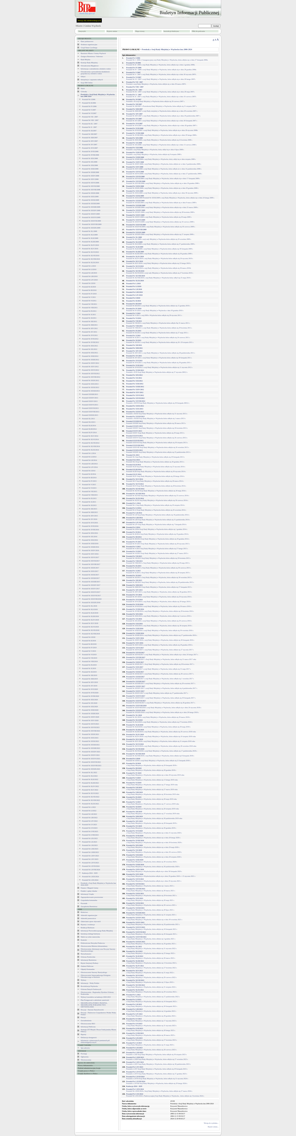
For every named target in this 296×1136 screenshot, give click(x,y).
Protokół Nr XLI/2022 (90, 776)
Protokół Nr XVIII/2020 (90, 696)
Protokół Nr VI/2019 (89, 655)
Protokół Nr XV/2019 (89, 686)
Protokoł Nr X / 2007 (89, 127)
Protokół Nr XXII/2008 (90, 169)
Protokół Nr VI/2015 (89, 488)
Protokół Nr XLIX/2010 (90, 262)
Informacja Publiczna (88, 1027)
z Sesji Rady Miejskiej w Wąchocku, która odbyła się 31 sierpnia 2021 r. (151, 914)
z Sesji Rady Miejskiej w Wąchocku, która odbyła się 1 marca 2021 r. (150, 885)
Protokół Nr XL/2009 (89, 231)
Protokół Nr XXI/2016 (90, 540)
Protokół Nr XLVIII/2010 (91, 259)
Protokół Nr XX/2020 (89, 703)
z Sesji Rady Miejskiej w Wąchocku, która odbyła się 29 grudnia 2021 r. (151, 943)
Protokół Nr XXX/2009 (90, 197)
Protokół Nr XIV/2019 (90, 682)
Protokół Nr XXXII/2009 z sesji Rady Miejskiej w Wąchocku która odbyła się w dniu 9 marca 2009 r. (161, 202)
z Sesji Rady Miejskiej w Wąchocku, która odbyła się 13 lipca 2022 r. (150, 981)
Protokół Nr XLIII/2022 (90, 783)
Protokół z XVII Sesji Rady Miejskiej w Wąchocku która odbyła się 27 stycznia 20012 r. (157, 371)
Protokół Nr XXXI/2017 (90, 575)
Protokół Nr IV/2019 (89, 648)
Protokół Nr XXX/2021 (90, 738)
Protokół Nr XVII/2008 (90, 151)
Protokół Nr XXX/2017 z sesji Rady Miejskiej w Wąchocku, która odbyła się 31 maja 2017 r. (158, 668)
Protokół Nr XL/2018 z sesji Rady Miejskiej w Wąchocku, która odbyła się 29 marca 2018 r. (158, 716)
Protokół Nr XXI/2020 (90, 707)
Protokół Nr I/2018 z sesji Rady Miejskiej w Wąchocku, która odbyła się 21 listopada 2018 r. (158, 760)
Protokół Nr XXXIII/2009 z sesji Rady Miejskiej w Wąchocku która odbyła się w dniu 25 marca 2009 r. (162, 206)
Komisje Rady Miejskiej (89, 63)
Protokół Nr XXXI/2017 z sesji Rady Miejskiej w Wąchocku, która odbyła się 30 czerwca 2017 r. (160, 673)
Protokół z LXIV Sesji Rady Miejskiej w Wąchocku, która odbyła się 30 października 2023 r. (158, 1063)
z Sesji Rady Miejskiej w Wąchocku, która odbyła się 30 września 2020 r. (151, 861)
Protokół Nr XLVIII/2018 (91, 634)
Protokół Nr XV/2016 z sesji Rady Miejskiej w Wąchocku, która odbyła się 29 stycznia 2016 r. (159, 596)
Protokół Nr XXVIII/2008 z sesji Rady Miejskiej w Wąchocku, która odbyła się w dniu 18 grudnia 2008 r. (163, 182)
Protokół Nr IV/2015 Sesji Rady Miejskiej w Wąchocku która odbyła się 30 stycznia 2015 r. (158, 543)
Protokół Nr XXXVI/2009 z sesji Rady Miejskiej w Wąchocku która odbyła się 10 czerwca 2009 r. (160, 221)
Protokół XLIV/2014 (89, 432)
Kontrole (84, 940)
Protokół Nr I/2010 (88, 283)
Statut (83, 88)
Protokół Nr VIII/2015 (90, 495)
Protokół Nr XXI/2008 (90, 165)
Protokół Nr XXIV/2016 (90, 550)
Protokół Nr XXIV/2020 (90, 717)
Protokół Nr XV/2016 (89, 519)
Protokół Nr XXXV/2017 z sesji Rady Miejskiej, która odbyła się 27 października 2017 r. (157, 692)
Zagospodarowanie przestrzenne (92, 897)
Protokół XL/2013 (88, 419)
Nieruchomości (86, 954)
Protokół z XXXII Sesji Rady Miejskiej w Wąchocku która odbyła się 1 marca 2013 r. (156, 417)
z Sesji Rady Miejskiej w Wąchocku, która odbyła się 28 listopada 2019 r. (151, 822)
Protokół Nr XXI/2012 (90, 353)
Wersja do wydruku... (211, 1123)
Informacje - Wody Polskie (90, 983)
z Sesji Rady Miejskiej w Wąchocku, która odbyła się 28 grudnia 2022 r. (151, 1015)
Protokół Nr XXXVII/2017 (91, 596)
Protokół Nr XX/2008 (89, 162)
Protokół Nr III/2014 (89, 478)
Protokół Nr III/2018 (89, 644)
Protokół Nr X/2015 (89, 502)
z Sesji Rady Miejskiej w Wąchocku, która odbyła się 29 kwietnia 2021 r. (151, 894)
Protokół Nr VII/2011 (89, 304)
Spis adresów (85, 1048)
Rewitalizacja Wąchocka (89, 986)
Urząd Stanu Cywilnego (89, 48)
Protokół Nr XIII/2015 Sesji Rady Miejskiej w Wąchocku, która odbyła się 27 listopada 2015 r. (159, 586)
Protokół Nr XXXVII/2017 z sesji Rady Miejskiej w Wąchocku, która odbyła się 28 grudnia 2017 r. (160, 702)
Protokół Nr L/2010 (89, 266)
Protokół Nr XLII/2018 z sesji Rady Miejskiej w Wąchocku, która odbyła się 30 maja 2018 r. (158, 726)
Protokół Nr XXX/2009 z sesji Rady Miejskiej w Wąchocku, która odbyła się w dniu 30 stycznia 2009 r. (162, 192)
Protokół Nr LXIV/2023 (90, 856)
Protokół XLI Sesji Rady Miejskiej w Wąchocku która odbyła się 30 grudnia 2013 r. (155, 461)
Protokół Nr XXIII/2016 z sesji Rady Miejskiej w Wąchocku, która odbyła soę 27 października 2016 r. (161, 634)
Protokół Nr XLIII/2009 (90, 242)
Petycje (83, 1017)
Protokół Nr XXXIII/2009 (91, 207)
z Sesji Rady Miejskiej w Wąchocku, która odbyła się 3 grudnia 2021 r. (151, 938)
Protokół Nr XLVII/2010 (90, 256)
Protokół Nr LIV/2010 (90, 280)
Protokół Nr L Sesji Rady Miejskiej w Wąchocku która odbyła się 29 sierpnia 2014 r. (155, 504)
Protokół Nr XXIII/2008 (90, 172)
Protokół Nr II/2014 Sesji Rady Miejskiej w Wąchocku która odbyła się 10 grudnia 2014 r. (157, 533)
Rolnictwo (84, 912)
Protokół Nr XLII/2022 (90, 779)
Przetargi (84, 1054)
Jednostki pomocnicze (88, 918)
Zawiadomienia (86, 1021)
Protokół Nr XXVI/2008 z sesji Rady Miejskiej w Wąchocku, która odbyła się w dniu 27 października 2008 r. (164, 173)
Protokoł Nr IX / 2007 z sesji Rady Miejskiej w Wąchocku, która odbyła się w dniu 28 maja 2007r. (160, 91)
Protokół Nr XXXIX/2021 (91, 769)
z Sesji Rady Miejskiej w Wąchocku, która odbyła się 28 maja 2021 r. (150, 899)
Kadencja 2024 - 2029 (90, 873)
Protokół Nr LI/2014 (89, 457)
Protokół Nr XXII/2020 (90, 710)
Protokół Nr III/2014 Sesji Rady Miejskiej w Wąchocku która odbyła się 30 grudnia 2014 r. (158, 538)
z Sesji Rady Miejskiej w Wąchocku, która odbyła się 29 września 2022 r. (151, 991)
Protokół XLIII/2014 (89, 429)
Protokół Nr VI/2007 (89, 113)
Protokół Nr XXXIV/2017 (91, 585)
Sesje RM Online (87, 83)
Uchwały (84, 92)
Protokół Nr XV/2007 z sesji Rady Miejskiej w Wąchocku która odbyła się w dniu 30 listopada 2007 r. (161, 120)
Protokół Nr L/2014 (89, 453)
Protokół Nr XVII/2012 (90, 339)
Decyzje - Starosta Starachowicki (92, 1010)
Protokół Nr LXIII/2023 (90, 852)
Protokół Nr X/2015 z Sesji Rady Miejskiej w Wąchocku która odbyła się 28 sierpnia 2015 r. (158, 572)
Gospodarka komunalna (89, 900)
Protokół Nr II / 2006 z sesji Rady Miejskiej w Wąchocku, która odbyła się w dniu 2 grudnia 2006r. (160, 64)
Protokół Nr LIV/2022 (90, 821)
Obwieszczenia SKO (88, 1024)
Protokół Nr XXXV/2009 (91, 214)
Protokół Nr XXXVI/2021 (91, 759)
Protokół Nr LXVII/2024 (91, 866)
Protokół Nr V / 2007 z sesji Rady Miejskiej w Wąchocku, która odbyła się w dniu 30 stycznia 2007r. (161, 73)
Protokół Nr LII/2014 (89, 460)
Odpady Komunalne (88, 969)
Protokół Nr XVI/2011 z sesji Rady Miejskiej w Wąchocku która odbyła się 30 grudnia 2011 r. (159, 362)
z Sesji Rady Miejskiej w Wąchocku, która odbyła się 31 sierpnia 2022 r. (151, 986)
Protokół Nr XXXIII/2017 (91, 582)
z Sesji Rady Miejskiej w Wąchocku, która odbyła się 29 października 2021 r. (153, 923)
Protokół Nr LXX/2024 (90, 880)
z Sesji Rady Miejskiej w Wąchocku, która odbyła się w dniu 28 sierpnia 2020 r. (154, 856)
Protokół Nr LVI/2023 (90, 828)
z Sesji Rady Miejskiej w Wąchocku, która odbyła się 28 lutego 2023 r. (151, 1029)
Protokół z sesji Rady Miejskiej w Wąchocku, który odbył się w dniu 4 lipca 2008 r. (155, 149)
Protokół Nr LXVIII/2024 (91, 870)
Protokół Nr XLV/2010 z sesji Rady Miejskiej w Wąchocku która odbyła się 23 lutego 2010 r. (158, 262)
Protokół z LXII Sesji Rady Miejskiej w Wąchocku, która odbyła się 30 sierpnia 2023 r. (156, 1053)
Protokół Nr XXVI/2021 (90, 724)
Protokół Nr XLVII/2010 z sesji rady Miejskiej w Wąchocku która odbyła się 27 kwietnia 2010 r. (159, 272)
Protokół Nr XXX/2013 (90, 384)
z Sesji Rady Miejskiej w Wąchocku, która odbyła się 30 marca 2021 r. (150, 890)
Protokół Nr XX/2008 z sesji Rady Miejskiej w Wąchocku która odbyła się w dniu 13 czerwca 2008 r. (161, 144)
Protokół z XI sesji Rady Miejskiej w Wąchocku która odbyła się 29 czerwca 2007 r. (155, 100)
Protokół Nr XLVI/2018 (90, 627)
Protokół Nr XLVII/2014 (90, 443)
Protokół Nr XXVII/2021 (91, 727)
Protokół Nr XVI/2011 (90, 335)
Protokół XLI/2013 (88, 422)
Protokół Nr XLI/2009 (90, 235)
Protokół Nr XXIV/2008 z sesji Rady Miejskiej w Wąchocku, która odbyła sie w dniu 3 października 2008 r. (164, 163)
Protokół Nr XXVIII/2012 (91, 377)
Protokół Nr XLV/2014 (90, 436)
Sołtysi (83, 76)
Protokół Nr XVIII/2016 (90, 530)
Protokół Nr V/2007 (89, 110)
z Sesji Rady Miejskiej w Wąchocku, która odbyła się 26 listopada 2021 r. (151, 933)
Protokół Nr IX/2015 (89, 498)
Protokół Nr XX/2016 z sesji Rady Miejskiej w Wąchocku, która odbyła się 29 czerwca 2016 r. (159, 620)
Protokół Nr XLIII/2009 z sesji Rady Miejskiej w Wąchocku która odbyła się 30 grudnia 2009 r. (159, 253)
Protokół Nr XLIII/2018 (90, 616)
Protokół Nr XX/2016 (89, 537)
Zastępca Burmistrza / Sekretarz (92, 56)
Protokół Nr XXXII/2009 (91, 203)
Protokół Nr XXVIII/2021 (91, 731)
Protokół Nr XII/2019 (89, 675)
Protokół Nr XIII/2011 (90, 325)
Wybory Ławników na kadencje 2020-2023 (96, 997)
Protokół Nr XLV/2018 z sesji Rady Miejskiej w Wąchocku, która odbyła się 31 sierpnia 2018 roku (160, 740)
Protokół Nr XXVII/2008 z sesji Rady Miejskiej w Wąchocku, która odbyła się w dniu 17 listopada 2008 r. (163, 177)
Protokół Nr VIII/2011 (90, 308)
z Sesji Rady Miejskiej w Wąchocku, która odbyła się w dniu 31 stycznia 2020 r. (154, 832)
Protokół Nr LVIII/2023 (90, 835)
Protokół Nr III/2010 (89, 290)
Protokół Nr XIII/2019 (90, 679)
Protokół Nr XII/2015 (89, 509)
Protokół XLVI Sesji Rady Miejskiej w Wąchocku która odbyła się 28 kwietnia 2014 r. (156, 485)
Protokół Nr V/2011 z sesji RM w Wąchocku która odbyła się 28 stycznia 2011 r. (154, 314)
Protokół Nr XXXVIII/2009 (92, 224)
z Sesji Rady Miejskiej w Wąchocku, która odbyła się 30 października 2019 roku (154, 817)
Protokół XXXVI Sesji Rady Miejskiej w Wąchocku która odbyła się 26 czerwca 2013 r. (157, 437)
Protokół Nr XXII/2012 (90, 356)
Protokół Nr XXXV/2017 (91, 589)
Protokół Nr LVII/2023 (90, 831)
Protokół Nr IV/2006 (89, 106)
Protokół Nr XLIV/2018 (90, 620)
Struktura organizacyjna (89, 44)
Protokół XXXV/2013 (90, 401)
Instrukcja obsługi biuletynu (90, 934)
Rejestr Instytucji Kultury (89, 963)
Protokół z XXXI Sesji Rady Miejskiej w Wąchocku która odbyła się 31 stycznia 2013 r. (157, 413)
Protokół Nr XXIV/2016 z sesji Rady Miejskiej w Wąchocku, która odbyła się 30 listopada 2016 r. (160, 639)
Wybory (83, 980)
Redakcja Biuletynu (87, 928)
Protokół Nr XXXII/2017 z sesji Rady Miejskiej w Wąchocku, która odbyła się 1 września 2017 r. (160, 678)
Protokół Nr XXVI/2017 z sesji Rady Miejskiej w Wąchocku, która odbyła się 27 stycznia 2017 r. (160, 649)
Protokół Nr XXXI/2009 (90, 200)
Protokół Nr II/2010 (89, 287)
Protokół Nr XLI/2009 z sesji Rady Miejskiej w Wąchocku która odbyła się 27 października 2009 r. (160, 243)
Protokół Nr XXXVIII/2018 (92, 599)
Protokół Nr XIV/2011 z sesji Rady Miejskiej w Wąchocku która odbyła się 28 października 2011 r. (160, 352)
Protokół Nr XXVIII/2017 (91, 564)
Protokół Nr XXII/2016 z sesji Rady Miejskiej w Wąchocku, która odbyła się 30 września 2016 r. (160, 629)
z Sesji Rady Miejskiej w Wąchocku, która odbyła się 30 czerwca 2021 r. (151, 904)
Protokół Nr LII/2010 (89, 273)
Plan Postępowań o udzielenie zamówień (95, 1000)
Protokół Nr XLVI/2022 (90, 793)
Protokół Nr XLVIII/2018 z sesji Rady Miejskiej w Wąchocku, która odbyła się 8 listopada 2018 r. (160, 755)
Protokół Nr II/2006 (89, 103)
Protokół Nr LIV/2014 (90, 467)
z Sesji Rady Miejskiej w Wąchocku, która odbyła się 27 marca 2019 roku (152, 788)
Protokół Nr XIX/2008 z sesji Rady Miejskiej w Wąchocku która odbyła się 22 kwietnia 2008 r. (159, 139)
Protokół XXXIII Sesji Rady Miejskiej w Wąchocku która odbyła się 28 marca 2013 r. (156, 422)
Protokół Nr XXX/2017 (90, 571)
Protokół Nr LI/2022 (89, 811)
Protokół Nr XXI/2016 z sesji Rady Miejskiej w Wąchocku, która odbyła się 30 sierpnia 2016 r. (159, 625)
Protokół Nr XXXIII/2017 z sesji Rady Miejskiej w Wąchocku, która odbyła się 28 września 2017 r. (161, 682)
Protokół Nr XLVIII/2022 (91, 800)
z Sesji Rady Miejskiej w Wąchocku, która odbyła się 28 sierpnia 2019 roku (152, 808)
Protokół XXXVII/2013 (90, 408)
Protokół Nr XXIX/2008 (90, 193)
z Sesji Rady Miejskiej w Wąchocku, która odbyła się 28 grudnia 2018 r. (151, 769)
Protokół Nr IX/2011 (89, 311)
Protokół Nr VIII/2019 (90, 661)
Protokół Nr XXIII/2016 (90, 547)
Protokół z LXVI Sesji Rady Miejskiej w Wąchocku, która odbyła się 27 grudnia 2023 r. (156, 1073)
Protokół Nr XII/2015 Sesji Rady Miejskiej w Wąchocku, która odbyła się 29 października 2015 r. (160, 581)
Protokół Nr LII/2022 (89, 814)
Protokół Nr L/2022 (89, 807)
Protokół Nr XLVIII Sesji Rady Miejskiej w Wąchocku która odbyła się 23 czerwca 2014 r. (157, 494)
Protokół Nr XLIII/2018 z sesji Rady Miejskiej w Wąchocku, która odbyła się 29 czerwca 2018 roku (161, 731)
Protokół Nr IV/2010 (89, 294)
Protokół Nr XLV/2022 (90, 790)
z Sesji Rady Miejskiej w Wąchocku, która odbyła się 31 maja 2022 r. (150, 972)
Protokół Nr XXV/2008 (90, 179)
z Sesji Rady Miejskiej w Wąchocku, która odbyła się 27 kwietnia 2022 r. (151, 967)
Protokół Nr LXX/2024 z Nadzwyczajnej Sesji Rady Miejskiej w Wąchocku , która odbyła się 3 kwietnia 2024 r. (165, 1095)
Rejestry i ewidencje (88, 925)
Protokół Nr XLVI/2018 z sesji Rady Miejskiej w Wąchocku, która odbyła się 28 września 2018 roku (161, 745)
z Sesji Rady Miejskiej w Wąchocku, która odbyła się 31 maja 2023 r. (150, 1044)
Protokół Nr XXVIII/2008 (91, 190)
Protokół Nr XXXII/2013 (91, 391)
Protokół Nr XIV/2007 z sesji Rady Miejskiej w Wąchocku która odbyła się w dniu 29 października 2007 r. (163, 115)
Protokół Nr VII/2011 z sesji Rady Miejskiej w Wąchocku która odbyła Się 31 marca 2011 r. (158, 322)
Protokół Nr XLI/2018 (90, 609)
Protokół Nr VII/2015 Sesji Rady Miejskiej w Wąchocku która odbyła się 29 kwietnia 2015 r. (158, 557)
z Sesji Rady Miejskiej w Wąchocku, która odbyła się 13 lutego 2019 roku (152, 779)
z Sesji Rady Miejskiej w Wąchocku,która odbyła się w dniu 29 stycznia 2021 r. (154, 880)
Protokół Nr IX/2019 (89, 665)
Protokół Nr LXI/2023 (90, 845)
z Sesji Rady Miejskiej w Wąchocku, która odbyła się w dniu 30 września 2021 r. (154, 919)
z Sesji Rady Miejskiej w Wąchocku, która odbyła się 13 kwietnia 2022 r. (151, 962)
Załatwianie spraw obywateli (91, 921)
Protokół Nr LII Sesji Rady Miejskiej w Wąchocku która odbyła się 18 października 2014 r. (158, 514)
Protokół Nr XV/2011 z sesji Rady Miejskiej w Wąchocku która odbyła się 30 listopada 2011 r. (159, 357)
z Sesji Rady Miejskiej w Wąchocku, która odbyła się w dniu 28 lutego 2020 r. (153, 837)
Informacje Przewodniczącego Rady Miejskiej (97, 931)
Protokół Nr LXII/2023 (90, 849)
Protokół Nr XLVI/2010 (90, 252)
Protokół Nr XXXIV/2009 (91, 210)
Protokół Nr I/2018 (88, 637)
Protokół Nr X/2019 (89, 668)
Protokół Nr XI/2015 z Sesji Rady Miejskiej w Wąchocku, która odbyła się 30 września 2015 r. (159, 576)
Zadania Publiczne (87, 966)
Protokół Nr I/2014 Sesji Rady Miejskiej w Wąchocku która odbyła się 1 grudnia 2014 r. (157, 528)
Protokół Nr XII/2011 (89, 321)
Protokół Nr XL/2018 (89, 606)
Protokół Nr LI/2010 (89, 269)
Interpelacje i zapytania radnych (92, 80)
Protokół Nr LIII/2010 (90, 276)
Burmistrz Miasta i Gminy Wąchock (93, 53)
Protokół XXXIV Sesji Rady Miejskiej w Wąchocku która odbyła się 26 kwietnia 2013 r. (157, 427)
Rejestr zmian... (213, 1127)
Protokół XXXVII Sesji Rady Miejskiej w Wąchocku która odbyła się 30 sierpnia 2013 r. (157, 441)
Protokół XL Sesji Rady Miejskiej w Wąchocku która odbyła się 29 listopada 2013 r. (155, 456)
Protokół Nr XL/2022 (89, 772)
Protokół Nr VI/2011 (89, 301)
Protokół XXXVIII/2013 (90, 412)
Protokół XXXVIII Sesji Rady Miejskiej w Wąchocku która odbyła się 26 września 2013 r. (157, 446)
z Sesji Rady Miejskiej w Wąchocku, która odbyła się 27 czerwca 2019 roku (152, 803)
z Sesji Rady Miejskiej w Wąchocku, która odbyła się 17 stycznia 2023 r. (151, 1020)
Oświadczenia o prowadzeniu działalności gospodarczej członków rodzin (95, 73)
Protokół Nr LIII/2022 (90, 818)
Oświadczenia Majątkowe (90, 66)
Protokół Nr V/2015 (89, 485)
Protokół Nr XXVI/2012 (90, 370)
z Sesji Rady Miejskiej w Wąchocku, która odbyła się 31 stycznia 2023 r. (151, 1025)
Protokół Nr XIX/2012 (90, 346)
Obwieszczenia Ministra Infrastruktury (94, 946)
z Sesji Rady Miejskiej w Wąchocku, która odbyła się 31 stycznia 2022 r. (151, 947)
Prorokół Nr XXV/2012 (90, 367)
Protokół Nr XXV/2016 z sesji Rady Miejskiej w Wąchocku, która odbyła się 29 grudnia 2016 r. (159, 644)
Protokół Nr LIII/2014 (90, 464)
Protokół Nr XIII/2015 (90, 512)
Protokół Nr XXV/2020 (90, 720)
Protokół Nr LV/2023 (89, 824)
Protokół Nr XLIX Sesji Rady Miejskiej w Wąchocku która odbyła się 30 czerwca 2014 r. (157, 499)
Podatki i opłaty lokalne (89, 891)
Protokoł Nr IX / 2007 (90, 124)
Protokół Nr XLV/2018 (90, 623)
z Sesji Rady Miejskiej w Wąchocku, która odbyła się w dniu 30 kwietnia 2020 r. (154, 841)
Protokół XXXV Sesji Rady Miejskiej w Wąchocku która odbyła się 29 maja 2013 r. (155, 432)
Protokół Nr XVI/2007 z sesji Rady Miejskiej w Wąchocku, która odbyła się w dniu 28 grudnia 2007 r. (161, 124)
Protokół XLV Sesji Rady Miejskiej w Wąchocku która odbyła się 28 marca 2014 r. (155, 480)
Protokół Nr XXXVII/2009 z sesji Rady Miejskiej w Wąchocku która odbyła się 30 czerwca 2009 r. (160, 226)
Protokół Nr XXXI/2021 (90, 741)
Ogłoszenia (85, 1057)
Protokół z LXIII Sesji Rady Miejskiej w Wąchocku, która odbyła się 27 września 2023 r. (157, 1058)
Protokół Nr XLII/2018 (90, 613)
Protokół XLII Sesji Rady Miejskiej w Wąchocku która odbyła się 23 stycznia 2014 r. (156, 466)
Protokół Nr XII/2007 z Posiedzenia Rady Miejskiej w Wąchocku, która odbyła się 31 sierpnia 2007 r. (161, 105)
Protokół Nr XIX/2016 (90, 533)
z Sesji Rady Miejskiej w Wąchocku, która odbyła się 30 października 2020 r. (153, 866)
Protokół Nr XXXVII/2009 (91, 221)
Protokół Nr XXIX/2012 (90, 380)
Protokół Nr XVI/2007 (90, 148)
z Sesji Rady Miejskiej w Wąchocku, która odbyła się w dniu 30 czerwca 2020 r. (154, 851)
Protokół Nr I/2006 (88, 99)
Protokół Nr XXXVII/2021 (91, 762)
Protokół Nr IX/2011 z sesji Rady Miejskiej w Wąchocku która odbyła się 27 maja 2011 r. (157, 332)
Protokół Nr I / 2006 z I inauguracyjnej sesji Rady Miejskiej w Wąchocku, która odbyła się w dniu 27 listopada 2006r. (167, 59)
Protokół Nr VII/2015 (89, 491)
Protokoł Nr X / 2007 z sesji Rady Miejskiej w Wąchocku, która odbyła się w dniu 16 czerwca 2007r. (161, 96)
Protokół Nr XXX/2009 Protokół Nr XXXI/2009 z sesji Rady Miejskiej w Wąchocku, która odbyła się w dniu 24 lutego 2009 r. (170, 197)
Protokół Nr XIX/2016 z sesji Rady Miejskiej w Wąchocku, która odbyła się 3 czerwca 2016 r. (159, 615)
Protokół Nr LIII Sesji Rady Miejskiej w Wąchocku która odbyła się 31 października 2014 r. (158, 519)
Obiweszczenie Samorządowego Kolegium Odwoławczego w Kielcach (95, 976)
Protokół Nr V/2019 (89, 651)
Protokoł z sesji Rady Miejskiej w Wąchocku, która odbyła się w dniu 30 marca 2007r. (156, 83)
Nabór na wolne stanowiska (90, 937)
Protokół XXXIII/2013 (90, 394)
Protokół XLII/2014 (89, 426)
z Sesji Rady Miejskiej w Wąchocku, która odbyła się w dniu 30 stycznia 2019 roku (155, 774)
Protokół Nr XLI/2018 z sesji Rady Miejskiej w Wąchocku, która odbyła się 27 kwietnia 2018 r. (159, 721)
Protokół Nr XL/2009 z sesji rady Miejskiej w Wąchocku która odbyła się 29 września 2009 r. (158, 238)
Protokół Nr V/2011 (89, 297)
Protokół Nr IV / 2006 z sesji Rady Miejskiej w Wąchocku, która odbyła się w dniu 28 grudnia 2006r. (161, 69)
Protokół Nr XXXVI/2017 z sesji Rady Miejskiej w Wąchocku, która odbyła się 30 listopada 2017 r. (161, 697)
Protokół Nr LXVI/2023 (90, 863)
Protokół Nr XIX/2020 (90, 700)
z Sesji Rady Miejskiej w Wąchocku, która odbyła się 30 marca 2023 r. (150, 1034)
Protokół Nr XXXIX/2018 (91, 602)
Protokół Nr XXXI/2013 (90, 387)
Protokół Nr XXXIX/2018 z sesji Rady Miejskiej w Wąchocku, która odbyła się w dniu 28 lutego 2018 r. (162, 711)
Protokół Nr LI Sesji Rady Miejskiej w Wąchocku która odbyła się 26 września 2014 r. (156, 509)
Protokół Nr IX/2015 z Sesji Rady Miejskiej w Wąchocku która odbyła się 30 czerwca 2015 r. (158, 567)
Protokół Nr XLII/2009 (90, 238)
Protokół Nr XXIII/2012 (90, 360)
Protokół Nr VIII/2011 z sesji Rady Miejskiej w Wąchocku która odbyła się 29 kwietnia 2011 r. (159, 327)
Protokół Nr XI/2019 (89, 672)
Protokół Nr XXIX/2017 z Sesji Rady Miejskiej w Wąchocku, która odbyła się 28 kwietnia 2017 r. (160, 663)
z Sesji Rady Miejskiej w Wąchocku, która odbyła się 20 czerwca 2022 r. (151, 976)
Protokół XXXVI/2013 (90, 405)
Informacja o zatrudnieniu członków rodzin (96, 69)
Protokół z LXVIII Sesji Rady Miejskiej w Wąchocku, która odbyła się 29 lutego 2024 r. (157, 1082)
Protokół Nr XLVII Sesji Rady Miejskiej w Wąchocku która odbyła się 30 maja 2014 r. (156, 490)
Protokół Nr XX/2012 (89, 349)
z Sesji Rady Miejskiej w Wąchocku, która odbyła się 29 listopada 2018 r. (151, 764)
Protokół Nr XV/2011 (89, 332)
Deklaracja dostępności (89, 1037)
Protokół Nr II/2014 (89, 474)
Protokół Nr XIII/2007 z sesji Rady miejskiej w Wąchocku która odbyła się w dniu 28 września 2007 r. (162, 110)
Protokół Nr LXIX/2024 (90, 877)
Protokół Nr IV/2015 (89, 481)
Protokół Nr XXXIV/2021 (91, 752)
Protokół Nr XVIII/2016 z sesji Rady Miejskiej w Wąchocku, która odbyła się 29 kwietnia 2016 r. (160, 610)
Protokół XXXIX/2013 (90, 415)
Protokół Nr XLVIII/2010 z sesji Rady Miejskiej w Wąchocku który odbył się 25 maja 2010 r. (158, 277)
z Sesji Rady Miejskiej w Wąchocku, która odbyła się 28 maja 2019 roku (151, 798)
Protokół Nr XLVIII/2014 (91, 446)
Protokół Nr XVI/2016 (90, 523)
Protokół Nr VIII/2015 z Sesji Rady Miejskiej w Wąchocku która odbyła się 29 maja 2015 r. (158, 562)
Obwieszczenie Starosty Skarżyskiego (94, 972)
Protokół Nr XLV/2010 (90, 249)
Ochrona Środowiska (88, 957)
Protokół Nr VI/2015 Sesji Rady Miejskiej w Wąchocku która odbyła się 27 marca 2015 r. (157, 552)
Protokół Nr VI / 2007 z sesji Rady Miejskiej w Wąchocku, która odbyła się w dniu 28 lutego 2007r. (161, 78)
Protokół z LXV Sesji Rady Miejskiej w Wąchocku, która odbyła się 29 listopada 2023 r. (157, 1068)
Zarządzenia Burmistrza (89, 906)
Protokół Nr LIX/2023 (90, 838)
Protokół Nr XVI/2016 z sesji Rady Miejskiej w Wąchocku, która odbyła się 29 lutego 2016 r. (158, 601)
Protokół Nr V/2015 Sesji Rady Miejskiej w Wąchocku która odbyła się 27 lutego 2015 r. (157, 547)
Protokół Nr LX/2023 (89, 842)
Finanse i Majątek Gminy (89, 888)
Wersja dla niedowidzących (89, 20)
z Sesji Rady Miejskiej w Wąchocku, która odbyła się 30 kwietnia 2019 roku (152, 793)
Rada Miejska (85, 60)
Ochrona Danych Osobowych (91, 989)
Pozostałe (84, 903)
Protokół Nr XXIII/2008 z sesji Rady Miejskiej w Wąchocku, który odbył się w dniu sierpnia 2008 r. (161, 158)
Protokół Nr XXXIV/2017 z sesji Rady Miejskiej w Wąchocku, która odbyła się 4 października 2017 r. (161, 687)
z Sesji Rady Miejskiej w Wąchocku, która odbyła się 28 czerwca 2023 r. (151, 1049)
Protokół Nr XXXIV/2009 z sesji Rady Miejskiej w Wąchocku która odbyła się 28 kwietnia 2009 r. (160, 211)
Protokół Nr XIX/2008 (90, 158)
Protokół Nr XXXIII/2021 (91, 748)
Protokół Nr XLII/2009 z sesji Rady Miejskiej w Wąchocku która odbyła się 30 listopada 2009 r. (159, 248)
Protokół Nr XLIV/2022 (90, 786)
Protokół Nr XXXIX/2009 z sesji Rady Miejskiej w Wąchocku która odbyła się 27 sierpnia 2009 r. (160, 233)
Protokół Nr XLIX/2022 (90, 804)
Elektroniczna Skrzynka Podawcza (93, 943)
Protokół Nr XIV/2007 (90, 141)
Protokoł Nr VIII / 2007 (90, 120)
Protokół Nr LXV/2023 (90, 859)
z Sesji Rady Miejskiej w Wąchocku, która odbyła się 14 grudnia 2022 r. (151, 1010)
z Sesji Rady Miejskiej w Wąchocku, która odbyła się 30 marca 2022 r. (150, 957)
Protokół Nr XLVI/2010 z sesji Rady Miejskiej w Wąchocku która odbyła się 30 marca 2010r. (158, 267)
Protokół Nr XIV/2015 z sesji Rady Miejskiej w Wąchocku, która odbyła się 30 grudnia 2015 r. (159, 591)
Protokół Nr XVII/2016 (90, 526)
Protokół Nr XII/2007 (89, 134)
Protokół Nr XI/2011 (89, 318)
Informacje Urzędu (87, 894)
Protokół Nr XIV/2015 (90, 516)
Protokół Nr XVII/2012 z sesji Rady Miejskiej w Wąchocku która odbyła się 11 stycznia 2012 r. (159, 366)
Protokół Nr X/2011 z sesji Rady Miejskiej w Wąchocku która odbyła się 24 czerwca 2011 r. (158, 336)
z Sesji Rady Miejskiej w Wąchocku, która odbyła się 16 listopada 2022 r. (151, 1000)
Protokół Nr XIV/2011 (90, 328)
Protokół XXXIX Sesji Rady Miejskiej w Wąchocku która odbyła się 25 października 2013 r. (158, 451)
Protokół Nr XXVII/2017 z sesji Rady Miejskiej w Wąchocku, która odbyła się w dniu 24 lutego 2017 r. (162, 654)
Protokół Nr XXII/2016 (90, 543)
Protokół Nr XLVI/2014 (90, 439)
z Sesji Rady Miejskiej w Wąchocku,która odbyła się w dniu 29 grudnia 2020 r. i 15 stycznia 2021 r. (161, 875)
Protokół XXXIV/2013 (90, 398)
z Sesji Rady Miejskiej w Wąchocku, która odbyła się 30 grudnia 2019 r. (151, 827)
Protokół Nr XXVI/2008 (90, 183)
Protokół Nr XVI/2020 (90, 689)
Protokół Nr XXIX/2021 (90, 734)
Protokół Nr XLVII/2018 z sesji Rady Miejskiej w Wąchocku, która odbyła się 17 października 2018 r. (161, 750)
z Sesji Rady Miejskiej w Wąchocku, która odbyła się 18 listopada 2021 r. (151, 928)
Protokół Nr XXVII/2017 (91, 561)
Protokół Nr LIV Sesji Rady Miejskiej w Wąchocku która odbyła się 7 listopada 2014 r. (156, 523)
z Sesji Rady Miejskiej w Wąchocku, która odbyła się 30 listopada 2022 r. (151, 1005)
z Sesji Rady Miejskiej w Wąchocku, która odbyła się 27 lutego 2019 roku (152, 784)
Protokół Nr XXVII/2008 (91, 186)
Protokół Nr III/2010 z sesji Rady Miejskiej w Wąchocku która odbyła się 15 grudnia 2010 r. (158, 305)
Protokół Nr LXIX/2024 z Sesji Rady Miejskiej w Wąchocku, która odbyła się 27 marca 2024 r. (159, 1090)
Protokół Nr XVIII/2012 (90, 342)
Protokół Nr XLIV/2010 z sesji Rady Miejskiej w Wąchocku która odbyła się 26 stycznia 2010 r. (159, 257)
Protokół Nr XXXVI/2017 (91, 592)
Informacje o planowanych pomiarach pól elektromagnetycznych (95, 1041)
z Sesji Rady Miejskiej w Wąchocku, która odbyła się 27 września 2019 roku (153, 813)
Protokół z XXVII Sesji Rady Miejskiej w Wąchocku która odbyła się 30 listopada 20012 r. (158, 402)
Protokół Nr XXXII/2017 (91, 578)
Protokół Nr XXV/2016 (90, 554)
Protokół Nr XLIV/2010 (90, 245)
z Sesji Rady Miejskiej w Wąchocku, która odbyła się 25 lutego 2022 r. (151, 952)
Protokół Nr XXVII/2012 (91, 373)
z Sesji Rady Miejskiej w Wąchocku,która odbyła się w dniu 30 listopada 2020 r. (154, 870)
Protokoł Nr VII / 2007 (90, 117)
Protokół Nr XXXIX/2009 (91, 228)
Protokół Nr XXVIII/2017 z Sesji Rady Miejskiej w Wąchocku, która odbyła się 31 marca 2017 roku (161, 658)
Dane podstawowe (87, 41)
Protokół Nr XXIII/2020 (90, 713)
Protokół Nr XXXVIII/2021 (92, 766)
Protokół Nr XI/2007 (89, 131)
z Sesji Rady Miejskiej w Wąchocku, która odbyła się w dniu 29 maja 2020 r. (153, 846)
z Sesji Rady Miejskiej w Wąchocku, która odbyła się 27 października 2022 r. (153, 996)
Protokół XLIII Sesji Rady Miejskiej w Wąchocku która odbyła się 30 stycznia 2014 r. (156, 470)
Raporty (83, 1034)
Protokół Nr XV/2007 (89, 145)
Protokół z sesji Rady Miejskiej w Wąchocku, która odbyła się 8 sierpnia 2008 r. (154, 153)
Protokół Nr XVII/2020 (90, 693)
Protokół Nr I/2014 (88, 471)
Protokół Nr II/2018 (89, 641)
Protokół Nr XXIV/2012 (90, 363)
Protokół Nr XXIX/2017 (90, 568)
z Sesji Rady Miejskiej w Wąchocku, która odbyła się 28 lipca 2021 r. (150, 909)
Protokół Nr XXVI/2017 (90, 557)
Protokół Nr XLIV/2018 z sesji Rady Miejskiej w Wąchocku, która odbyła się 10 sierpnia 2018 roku (161, 735)
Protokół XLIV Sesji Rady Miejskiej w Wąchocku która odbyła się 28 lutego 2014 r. (155, 475)
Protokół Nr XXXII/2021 (91, 745)
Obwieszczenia (86, 1060)
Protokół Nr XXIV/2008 (90, 176)
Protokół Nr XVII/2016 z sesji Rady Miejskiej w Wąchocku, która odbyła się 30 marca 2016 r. (159, 605)
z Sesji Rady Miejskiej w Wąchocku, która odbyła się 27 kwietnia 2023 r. (151, 1039)
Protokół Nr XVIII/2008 (90, 155)
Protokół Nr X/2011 (89, 315)
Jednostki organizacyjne (89, 915)
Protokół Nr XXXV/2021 (91, 755)
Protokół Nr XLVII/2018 (90, 630)
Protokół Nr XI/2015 (89, 505)
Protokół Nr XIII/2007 (90, 138)
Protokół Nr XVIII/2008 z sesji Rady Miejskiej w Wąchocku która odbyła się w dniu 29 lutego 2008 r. (161, 134)
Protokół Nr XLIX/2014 (90, 450)
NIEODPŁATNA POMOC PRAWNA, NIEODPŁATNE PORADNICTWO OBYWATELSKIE (94, 1005)
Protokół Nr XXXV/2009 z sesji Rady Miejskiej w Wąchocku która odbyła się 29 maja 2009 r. (159, 216)
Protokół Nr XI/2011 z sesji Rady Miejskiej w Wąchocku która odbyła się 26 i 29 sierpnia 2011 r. (160, 341)
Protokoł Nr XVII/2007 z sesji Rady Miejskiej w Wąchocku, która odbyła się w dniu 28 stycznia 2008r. (162, 129)
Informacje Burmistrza (88, 960)
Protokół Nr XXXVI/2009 (91, 217)
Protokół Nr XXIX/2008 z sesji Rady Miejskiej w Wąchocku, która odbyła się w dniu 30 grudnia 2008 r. (162, 187)
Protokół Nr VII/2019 (89, 658)
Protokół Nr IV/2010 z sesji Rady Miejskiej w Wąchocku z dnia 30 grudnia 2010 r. (155, 309)
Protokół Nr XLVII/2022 (90, 797)
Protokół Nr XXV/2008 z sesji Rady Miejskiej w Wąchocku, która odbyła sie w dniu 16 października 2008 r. (164, 168)
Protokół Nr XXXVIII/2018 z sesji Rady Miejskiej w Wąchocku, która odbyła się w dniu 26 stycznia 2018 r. (164, 707)
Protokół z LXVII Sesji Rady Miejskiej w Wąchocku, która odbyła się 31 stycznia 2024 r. (157, 1078)
